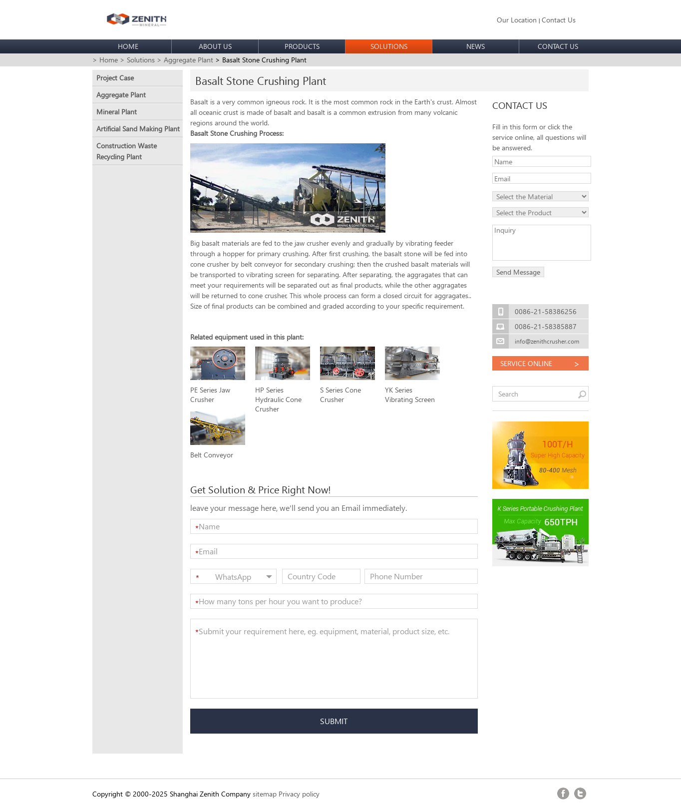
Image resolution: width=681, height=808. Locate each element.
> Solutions (137, 59)
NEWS (475, 46)
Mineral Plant (116, 111)
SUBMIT (333, 721)
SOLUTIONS (388, 46)
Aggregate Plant (121, 94)
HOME (128, 46)
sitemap (265, 794)
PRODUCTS (302, 46)
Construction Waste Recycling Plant (126, 151)
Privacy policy (299, 794)
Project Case (115, 77)
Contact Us (559, 19)
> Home (105, 59)
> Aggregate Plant (185, 59)
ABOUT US (215, 46)
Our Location (517, 19)
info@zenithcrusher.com (547, 341)
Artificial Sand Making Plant (138, 128)
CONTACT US (558, 46)
